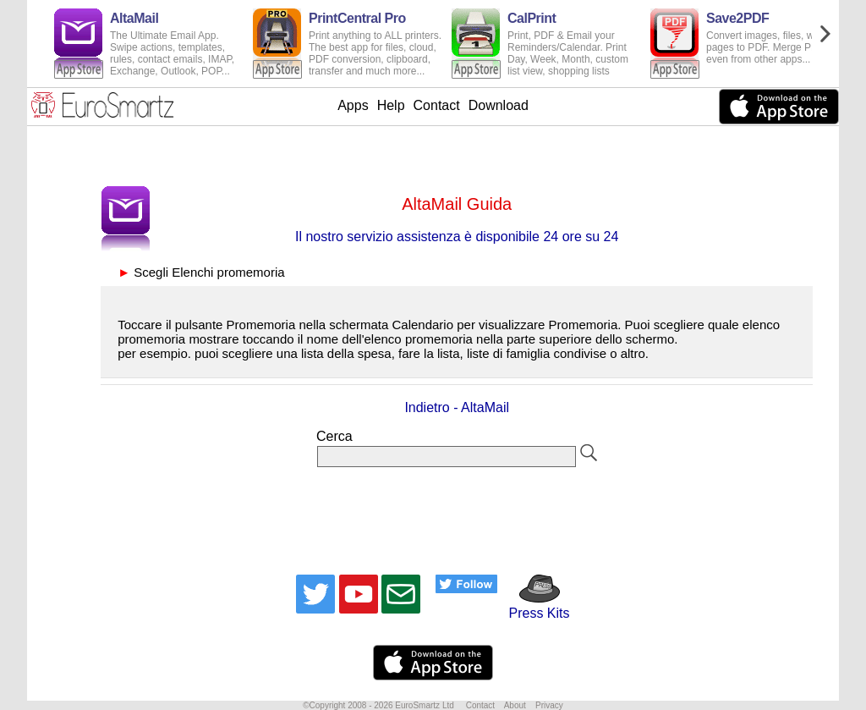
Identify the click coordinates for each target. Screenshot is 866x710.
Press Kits (533, 605)
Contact (437, 105)
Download (499, 105)
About (515, 705)
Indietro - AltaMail (456, 407)
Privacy (549, 705)
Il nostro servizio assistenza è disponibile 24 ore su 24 (456, 236)
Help (391, 105)
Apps (352, 105)
